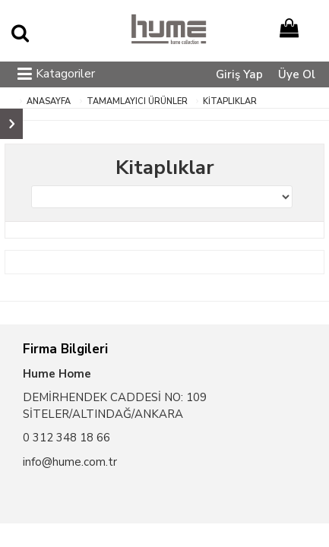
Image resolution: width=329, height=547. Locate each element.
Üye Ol (296, 74)
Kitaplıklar (230, 101)
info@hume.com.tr (70, 462)
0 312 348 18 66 (66, 437)
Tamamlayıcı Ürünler (137, 101)
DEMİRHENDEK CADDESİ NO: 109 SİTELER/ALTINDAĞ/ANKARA (115, 405)
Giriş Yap (239, 74)
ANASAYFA (49, 101)
